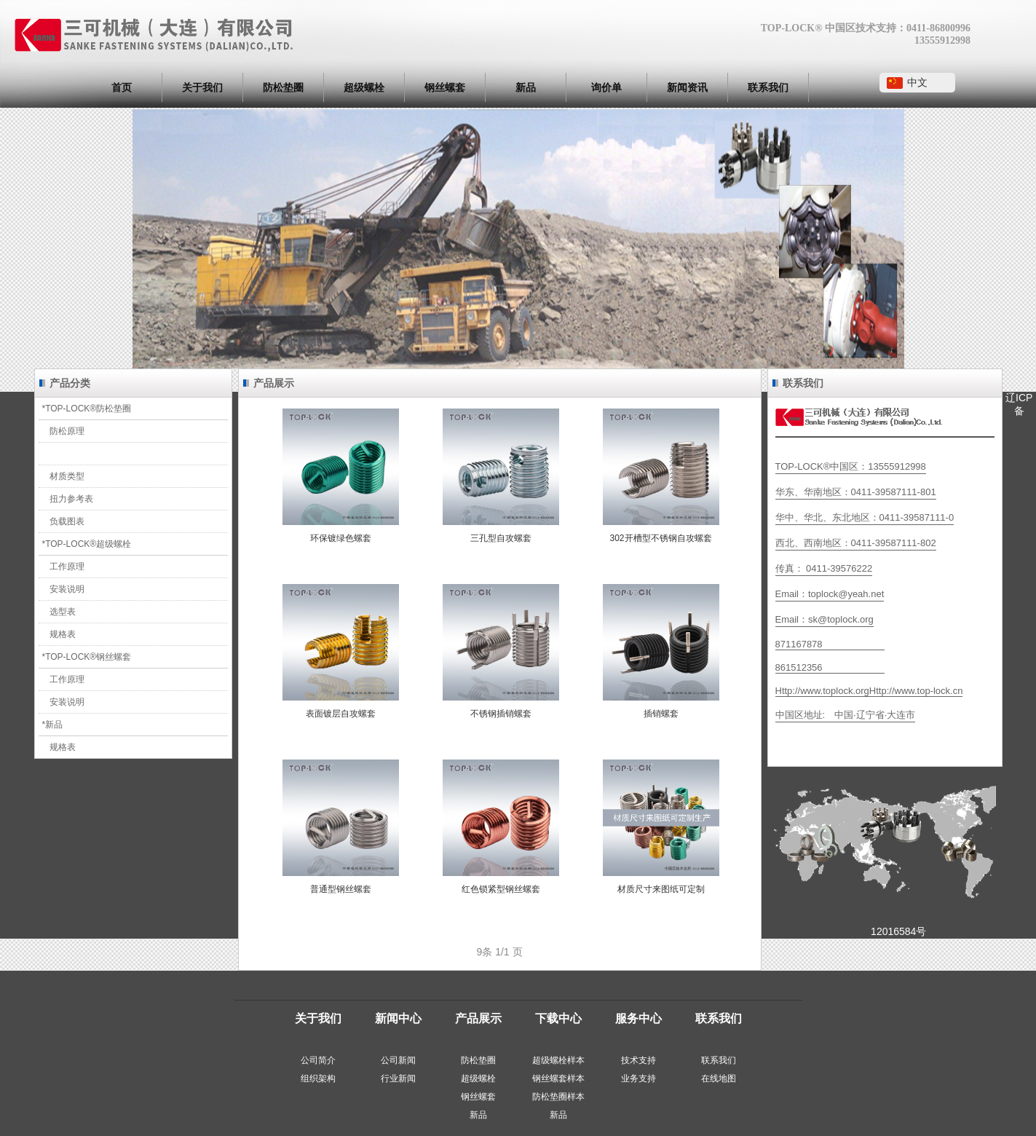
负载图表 (67, 521)
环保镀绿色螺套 (340, 538)
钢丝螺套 (444, 87)
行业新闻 (398, 1078)
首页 (121, 87)
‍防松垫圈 (478, 1060)
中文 (917, 82)
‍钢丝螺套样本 (558, 1078)
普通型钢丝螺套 (340, 889)
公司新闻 (398, 1060)
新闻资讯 (687, 87)
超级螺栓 (364, 87)
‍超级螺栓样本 (558, 1060)
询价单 (606, 87)
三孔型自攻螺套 (500, 538)
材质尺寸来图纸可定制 (661, 889)
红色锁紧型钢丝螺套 (501, 889)
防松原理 (67, 431)
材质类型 (67, 476)
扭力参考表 (71, 499)
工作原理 (67, 566)
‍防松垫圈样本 (558, 1097)
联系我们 (768, 87)
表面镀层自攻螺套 (341, 714)
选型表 (63, 612)
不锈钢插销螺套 (500, 714)
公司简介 (318, 1060)
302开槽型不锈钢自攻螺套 (660, 538)
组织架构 (318, 1078)
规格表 (63, 634)
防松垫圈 (283, 87)
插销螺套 (661, 714)
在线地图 (718, 1078)
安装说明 (67, 589)
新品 (525, 87)
